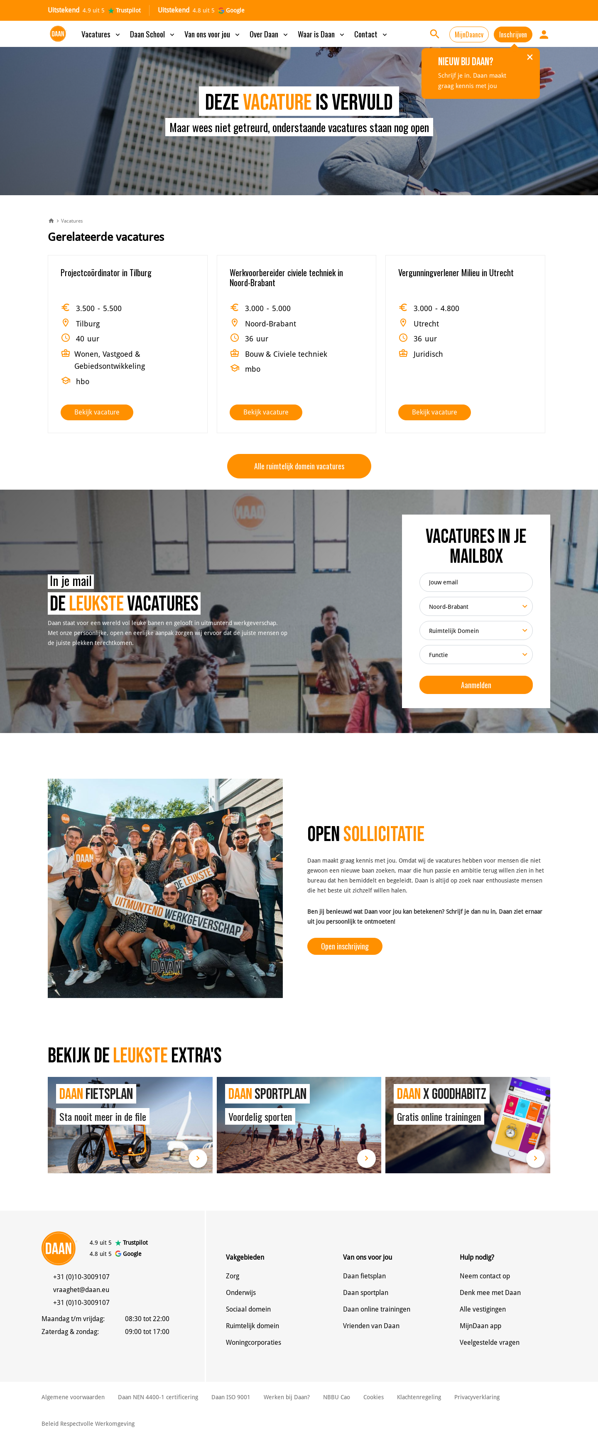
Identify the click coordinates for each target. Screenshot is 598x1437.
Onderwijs (241, 1293)
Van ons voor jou (212, 33)
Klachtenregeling (419, 1397)
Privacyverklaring (477, 1397)
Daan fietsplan (364, 1276)
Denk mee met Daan (490, 1293)
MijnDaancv (469, 34)
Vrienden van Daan (371, 1326)
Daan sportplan (365, 1293)
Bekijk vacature (97, 412)
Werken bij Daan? (287, 1397)
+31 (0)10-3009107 (81, 1277)
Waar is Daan (322, 33)
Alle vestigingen (483, 1309)
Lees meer (198, 1158)
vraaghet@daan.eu (81, 1290)
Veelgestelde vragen (490, 1342)
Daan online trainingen (376, 1309)
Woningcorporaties (253, 1342)
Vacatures (101, 33)
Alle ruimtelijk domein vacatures (299, 466)
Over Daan (269, 33)
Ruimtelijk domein (252, 1326)
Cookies (373, 1397)
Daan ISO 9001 (230, 1397)
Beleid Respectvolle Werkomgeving (88, 1423)
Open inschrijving (345, 946)
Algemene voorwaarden (73, 1397)
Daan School (153, 33)
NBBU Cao (336, 1397)
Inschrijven (513, 34)
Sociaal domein (248, 1309)
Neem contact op (485, 1276)
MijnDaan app (480, 1326)
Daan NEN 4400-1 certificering (158, 1397)
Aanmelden (476, 684)
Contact (371, 33)
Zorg (232, 1276)
